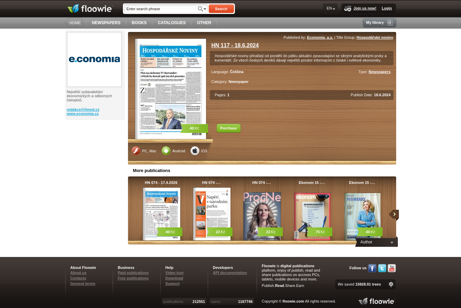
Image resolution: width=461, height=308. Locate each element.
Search (221, 9)
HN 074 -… (211, 183)
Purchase (228, 128)
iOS (198, 150)
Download (174, 278)
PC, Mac (143, 150)
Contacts (78, 278)
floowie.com (293, 301)
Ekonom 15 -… (312, 183)
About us (78, 273)
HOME (75, 23)
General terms (82, 283)
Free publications (133, 278)
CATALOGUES (172, 22)
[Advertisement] (95, 147)
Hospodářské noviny (374, 37)
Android (173, 150)
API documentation (230, 273)
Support (172, 283)
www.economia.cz (83, 114)
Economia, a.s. (320, 37)
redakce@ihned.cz (83, 109)
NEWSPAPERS (106, 22)
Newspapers (380, 72)
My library (379, 22)
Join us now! (360, 9)
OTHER (204, 22)
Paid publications (133, 273)
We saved (359, 284)
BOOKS (139, 22)
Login (387, 8)
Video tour (174, 273)
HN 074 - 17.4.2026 (161, 183)
